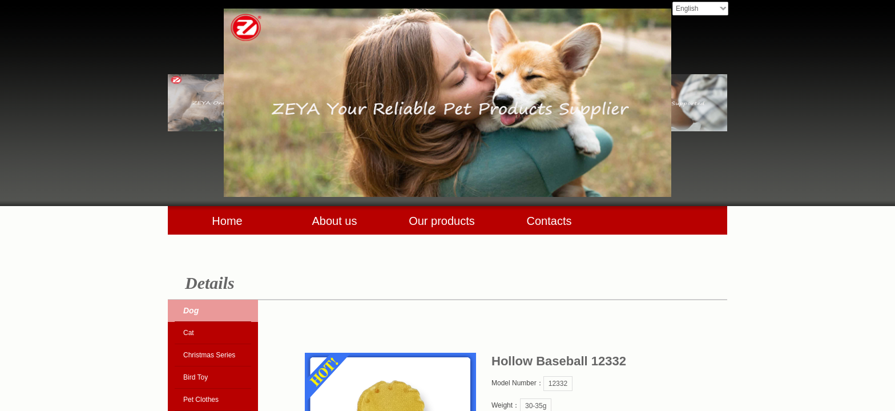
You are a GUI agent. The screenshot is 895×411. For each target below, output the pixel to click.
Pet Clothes (201, 400)
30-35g (535, 406)
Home (227, 221)
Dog (191, 310)
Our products (442, 221)
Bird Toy (195, 377)
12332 (558, 384)
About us (334, 221)
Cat (188, 333)
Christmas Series (209, 355)
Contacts (549, 221)
